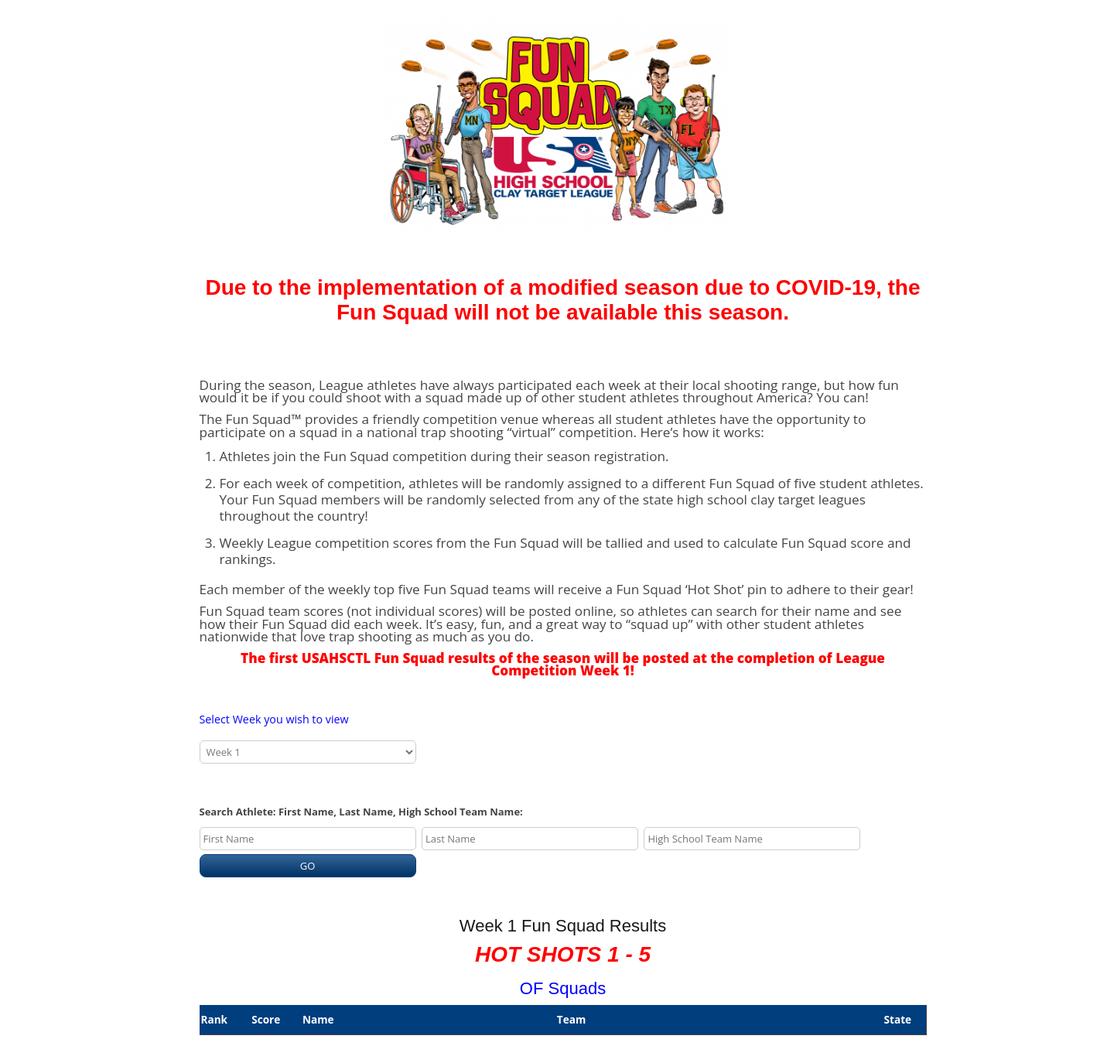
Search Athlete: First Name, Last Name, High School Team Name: (361, 812)
